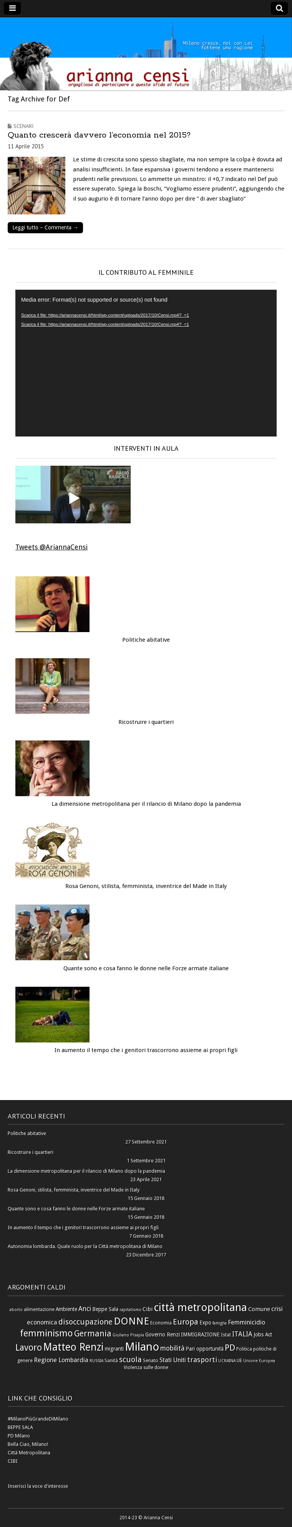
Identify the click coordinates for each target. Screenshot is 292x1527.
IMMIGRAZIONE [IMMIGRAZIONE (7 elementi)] (200, 1334)
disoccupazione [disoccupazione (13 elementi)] (85, 1321)
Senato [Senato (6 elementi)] (150, 1360)
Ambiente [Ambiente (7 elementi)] (66, 1309)
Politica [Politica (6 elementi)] (244, 1349)
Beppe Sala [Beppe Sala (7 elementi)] (105, 1309)
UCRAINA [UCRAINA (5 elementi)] (227, 1360)
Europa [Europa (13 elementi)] (185, 1321)
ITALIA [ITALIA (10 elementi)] (242, 1334)
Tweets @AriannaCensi (51, 547)
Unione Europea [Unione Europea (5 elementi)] (259, 1360)
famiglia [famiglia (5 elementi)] (219, 1323)
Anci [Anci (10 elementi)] (84, 1309)
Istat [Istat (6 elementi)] (226, 1335)
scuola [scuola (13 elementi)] (130, 1359)
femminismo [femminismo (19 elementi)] (46, 1333)
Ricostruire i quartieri (146, 722)
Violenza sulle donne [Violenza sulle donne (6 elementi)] (146, 1367)
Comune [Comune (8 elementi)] (259, 1309)
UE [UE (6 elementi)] (239, 1360)
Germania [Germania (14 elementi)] (92, 1333)
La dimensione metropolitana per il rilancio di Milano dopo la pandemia (146, 803)
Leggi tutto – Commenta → (45, 227)
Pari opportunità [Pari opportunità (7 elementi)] (205, 1349)
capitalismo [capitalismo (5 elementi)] (130, 1309)
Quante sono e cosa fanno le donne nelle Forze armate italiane (146, 968)
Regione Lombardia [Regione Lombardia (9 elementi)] (61, 1360)
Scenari (23, 126)
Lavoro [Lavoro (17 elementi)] (28, 1348)
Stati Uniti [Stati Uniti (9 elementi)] (172, 1360)
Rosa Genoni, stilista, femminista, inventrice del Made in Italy (146, 886)
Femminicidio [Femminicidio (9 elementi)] (246, 1322)
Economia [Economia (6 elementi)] (161, 1323)
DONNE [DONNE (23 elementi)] (131, 1321)
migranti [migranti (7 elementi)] (114, 1349)
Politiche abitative (146, 639)
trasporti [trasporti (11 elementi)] (202, 1360)
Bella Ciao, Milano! (28, 1444)
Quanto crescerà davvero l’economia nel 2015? (99, 135)
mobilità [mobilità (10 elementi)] (172, 1348)
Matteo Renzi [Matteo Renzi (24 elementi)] (73, 1347)
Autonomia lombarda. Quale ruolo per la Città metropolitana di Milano (85, 1246)
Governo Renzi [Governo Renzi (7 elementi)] (162, 1334)
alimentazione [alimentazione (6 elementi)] (39, 1309)
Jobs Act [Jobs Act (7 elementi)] (263, 1334)
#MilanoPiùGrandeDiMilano (38, 1419)
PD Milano (19, 1436)
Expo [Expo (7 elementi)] (205, 1323)
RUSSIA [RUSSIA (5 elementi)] (96, 1360)
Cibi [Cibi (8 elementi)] (148, 1309)
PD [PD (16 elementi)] (230, 1348)
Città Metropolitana (29, 1453)
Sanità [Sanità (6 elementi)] (111, 1360)
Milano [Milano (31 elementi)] (142, 1346)
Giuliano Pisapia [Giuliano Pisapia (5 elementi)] (128, 1335)
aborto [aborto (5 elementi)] (16, 1309)
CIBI (13, 1461)
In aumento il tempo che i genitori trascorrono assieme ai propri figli (146, 1050)
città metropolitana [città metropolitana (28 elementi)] (200, 1307)
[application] (146, 363)
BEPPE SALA (20, 1427)
